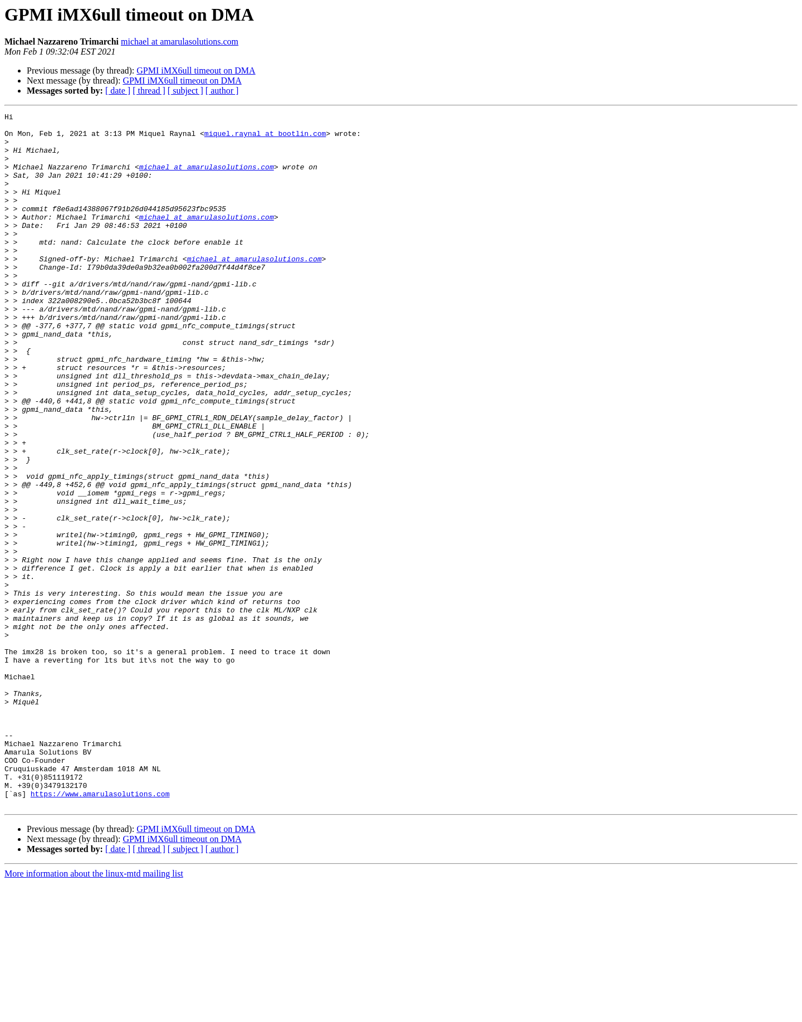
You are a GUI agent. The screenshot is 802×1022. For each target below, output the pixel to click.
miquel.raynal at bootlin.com (265, 138)
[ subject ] (185, 90)
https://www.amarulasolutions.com (100, 931)
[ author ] (222, 90)
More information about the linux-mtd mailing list (93, 1012)
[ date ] (117, 90)
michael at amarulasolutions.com (179, 41)
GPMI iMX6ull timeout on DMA (195, 70)
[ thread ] (149, 90)
